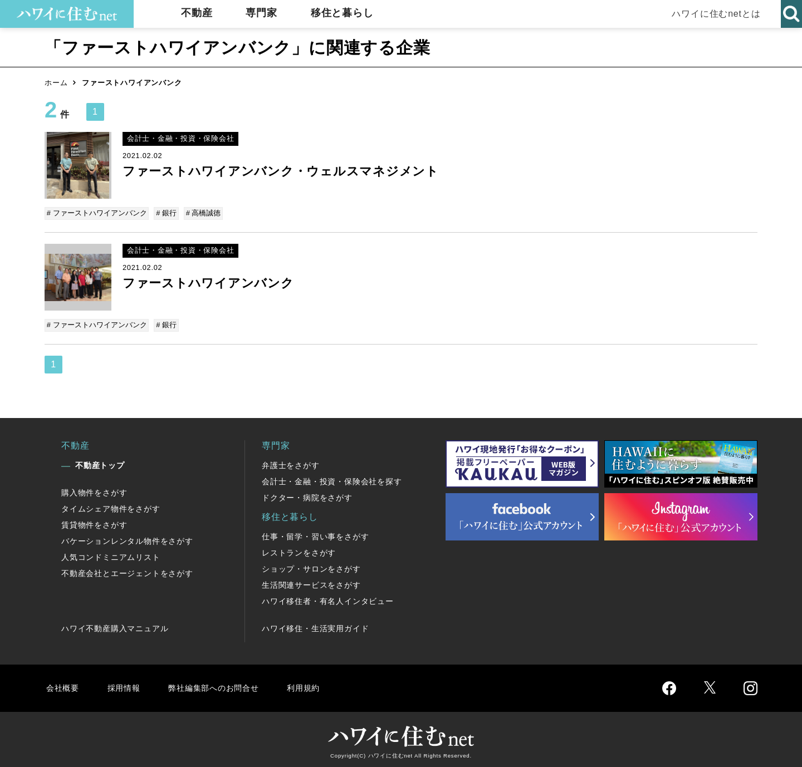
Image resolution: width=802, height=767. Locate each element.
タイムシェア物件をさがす (110, 506)
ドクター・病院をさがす (307, 495)
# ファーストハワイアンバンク (97, 213)
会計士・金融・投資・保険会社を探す (332, 479)
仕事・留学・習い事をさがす (315, 534)
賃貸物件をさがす (94, 522)
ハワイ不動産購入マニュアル (114, 626)
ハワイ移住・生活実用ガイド (315, 626)
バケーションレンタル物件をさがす (127, 538)
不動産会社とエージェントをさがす (127, 571)
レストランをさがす (299, 550)
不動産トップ (100, 463)
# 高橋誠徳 (201, 213)
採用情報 (125, 685)
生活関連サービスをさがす (311, 582)
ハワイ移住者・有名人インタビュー (328, 598)
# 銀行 (166, 213)
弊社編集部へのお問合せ (220, 685)
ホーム (56, 82)
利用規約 (316, 685)
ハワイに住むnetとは (713, 13)
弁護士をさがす (291, 463)
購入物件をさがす (94, 490)
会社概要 (63, 685)
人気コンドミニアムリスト (110, 554)
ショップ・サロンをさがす (311, 566)
